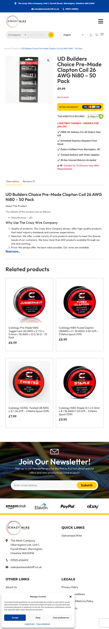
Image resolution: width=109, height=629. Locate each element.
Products (16, 48)
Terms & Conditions (73, 594)
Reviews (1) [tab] (29, 181)
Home (7, 48)
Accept (15, 617)
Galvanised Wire (71, 535)
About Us (11, 587)
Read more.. (13, 251)
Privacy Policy (69, 587)
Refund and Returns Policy (77, 601)
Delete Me (67, 615)
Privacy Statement (43, 624)
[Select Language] (73, 34)
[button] (70, 596)
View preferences (61, 617)
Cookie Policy (30, 624)
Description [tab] (12, 181)
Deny (38, 617)
